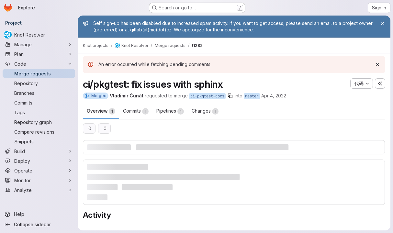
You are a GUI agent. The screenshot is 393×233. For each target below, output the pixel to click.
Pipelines (170, 111)
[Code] (39, 63)
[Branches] (39, 92)
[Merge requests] (39, 73)
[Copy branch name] (230, 96)
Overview (101, 111)
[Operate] (39, 170)
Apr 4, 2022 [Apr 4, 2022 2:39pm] (273, 95)
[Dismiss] (377, 64)
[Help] (39, 214)
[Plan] (39, 54)
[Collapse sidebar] (39, 224)
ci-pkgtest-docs (207, 96)
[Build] (39, 151)
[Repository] (39, 83)
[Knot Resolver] (39, 34)
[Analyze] (39, 189)
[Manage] (39, 44)
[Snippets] (39, 141)
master (252, 96)
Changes (205, 111)
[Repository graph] (39, 122)
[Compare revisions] (39, 131)
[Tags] (39, 112)
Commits (136, 111)
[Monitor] (39, 180)
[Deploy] (39, 160)
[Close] (383, 23)
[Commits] (39, 102)
